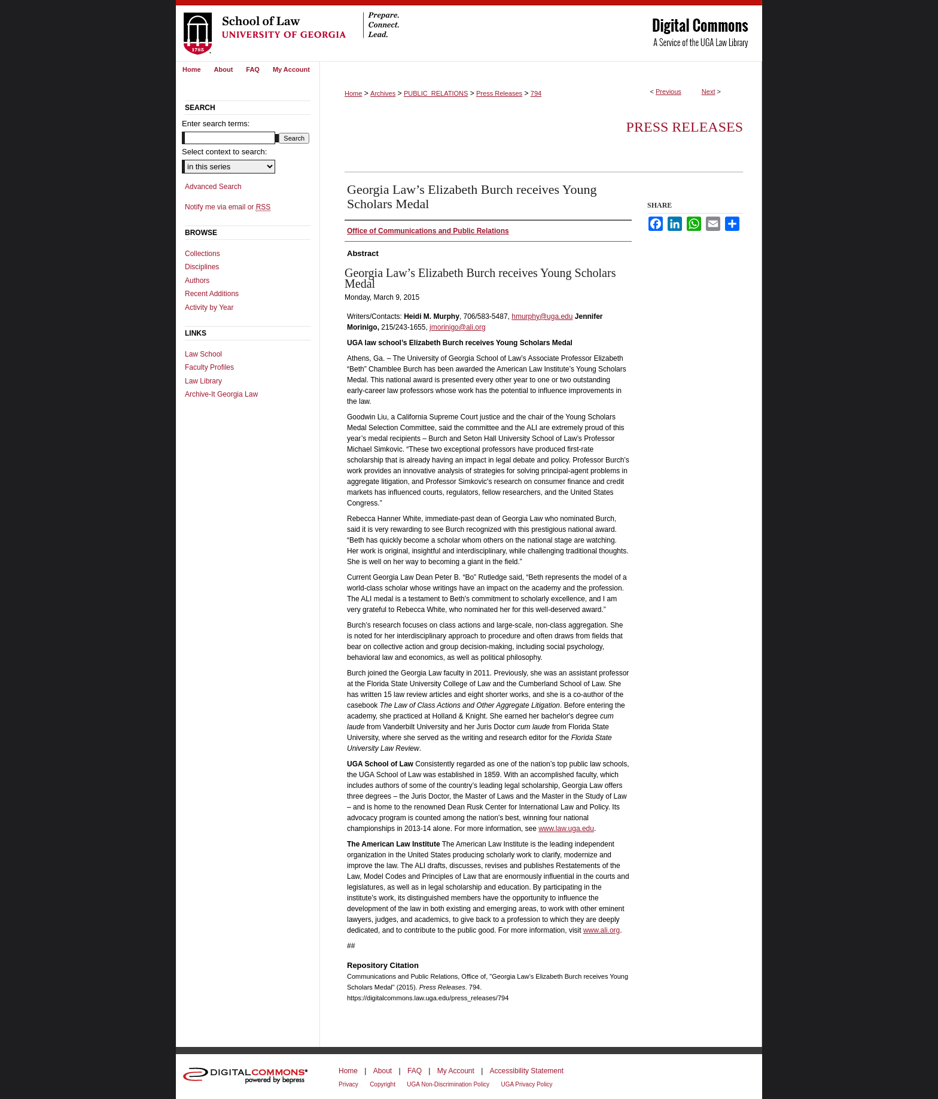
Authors (197, 280)
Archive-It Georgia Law (221, 394)
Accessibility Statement (527, 1071)
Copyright (382, 1084)
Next (708, 91)
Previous (668, 91)
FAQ (414, 1071)
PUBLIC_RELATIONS (436, 93)
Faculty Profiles (209, 367)
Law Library (203, 381)
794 (536, 93)
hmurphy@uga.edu (541, 316)
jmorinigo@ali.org (458, 327)
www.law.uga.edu (566, 828)
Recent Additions (212, 294)
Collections (202, 253)
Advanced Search (213, 186)
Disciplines (202, 267)
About (382, 1071)
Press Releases (499, 93)
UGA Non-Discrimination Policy (448, 1084)
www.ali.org (601, 930)
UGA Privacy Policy (526, 1084)
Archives (382, 93)
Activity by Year (209, 307)
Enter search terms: (215, 123)
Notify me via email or (227, 207)
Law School (203, 354)
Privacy (348, 1084)
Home (353, 93)
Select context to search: (224, 151)
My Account (455, 1071)
